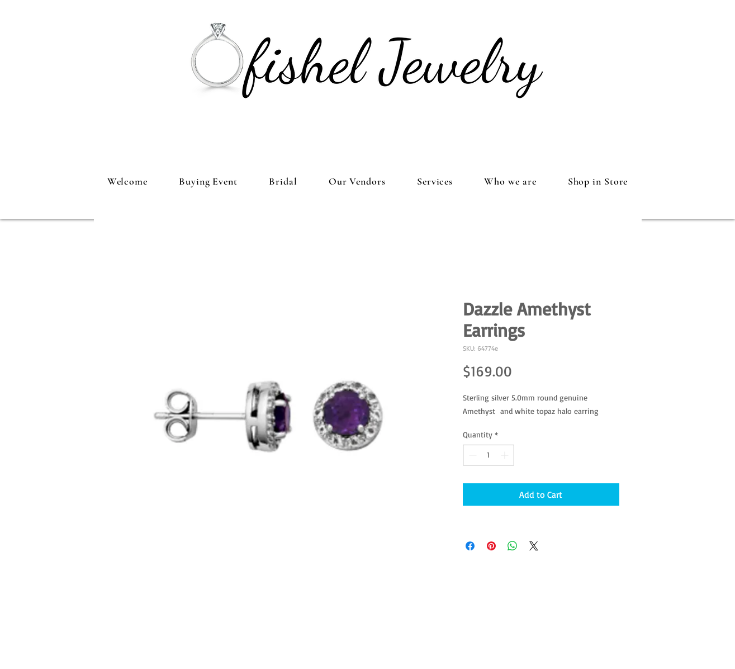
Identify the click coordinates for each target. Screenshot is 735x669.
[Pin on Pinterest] (491, 546)
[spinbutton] (488, 455)
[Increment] (506, 455)
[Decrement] (471, 455)
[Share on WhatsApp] (512, 546)
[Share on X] (533, 546)
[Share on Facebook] (470, 546)
